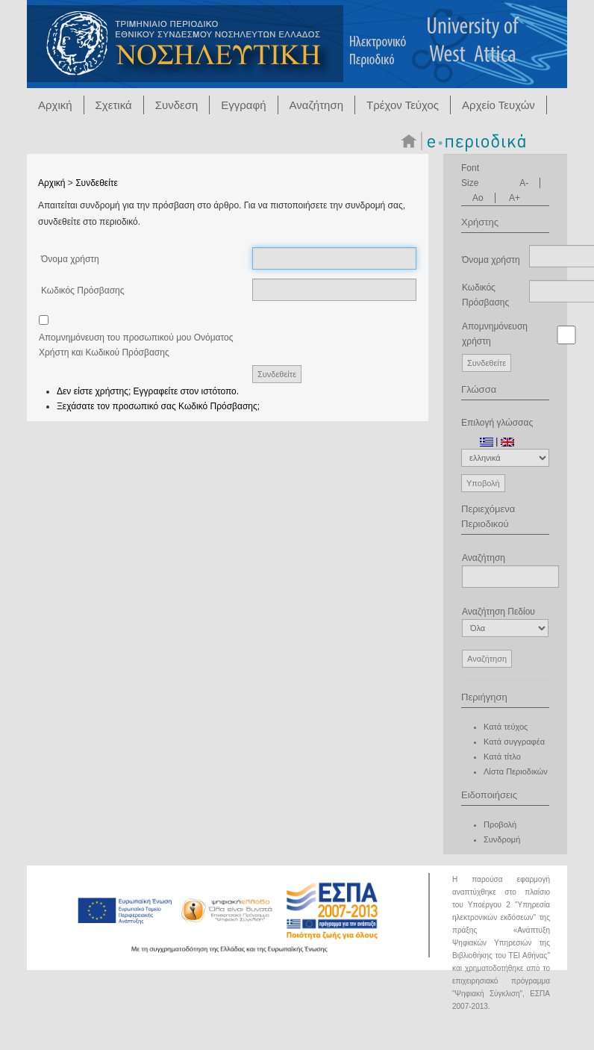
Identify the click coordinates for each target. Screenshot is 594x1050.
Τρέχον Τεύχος (402, 105)
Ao (478, 198)
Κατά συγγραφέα (514, 741)
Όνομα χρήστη (70, 259)
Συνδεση (176, 105)
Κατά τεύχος (506, 726)
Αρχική (55, 105)
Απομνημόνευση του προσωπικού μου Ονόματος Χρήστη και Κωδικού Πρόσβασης (136, 345)
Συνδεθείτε (96, 183)
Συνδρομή (502, 839)
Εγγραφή (243, 105)
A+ (514, 198)
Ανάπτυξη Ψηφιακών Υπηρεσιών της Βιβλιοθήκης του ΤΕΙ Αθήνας (501, 943)
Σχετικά (114, 105)
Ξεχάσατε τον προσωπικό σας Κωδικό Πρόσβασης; (158, 406)
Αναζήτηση (316, 105)
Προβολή (500, 824)
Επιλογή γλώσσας (497, 422)
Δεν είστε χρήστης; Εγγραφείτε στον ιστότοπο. (148, 391)
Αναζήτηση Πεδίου (505, 621)
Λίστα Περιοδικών (516, 771)
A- (523, 183)
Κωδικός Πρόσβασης (83, 290)
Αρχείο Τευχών (498, 105)
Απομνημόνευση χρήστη (495, 334)
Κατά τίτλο (502, 756)
